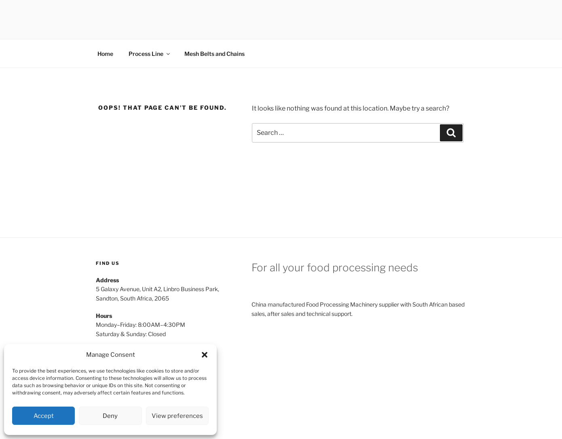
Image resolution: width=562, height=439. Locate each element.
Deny (110, 416)
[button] (205, 355)
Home (105, 53)
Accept (44, 416)
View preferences (177, 416)
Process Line (150, 53)
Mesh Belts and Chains (214, 53)
